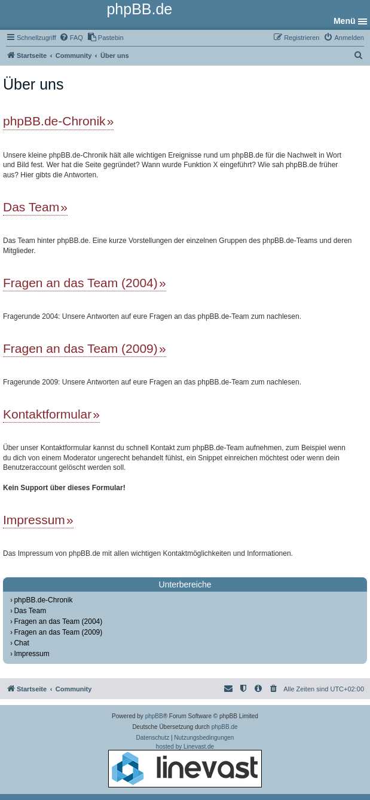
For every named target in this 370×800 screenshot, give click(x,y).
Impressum (34, 520)
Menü (345, 21)
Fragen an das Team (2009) (80, 348)
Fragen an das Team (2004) (80, 283)
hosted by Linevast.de (185, 765)
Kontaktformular (47, 414)
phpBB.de (225, 727)
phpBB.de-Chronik (54, 121)
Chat (21, 643)
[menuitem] (71, 37)
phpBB (154, 716)
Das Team (31, 207)
